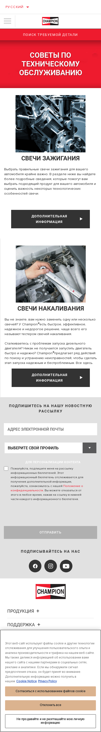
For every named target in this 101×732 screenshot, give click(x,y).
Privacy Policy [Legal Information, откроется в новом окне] (47, 681)
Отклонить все (51, 705)
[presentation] (44, 513)
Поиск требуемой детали (50, 35)
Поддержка (24, 624)
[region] (50, 681)
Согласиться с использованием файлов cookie (50, 691)
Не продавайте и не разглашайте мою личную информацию (50, 721)
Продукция (24, 611)
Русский (15, 7)
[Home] (50, 21)
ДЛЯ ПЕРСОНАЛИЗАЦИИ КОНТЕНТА (53, 462)
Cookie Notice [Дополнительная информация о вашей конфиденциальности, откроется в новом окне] (26, 681)
